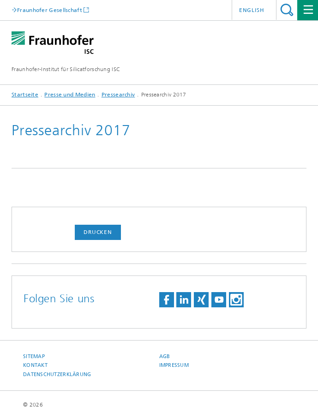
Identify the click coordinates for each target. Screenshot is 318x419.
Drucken (98, 232)
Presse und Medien (69, 94)
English (251, 10)
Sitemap (34, 356)
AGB (164, 356)
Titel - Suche (286, 10)
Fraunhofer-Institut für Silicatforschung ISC (66, 69)
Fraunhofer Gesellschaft (49, 10)
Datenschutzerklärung (57, 374)
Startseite (25, 94)
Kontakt (35, 365)
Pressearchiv (118, 94)
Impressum (174, 365)
